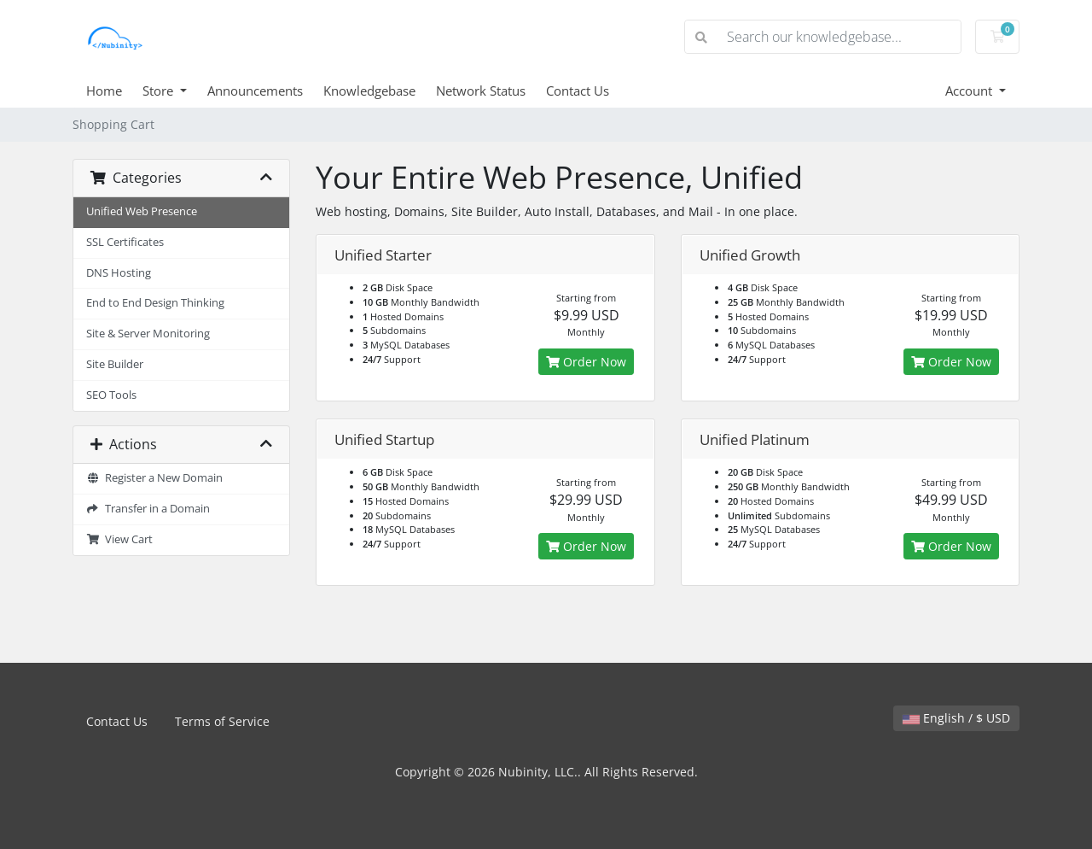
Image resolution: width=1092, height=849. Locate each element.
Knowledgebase (369, 90)
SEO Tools (111, 395)
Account (970, 90)
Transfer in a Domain (148, 508)
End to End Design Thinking (155, 303)
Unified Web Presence (141, 211)
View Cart (119, 539)
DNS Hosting (118, 273)
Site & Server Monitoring (148, 333)
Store (159, 90)
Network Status (481, 90)
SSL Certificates (125, 242)
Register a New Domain (154, 478)
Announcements (255, 90)
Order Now (586, 362)
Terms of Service (222, 721)
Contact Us (577, 90)
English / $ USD (956, 718)
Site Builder (114, 364)
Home (104, 90)
